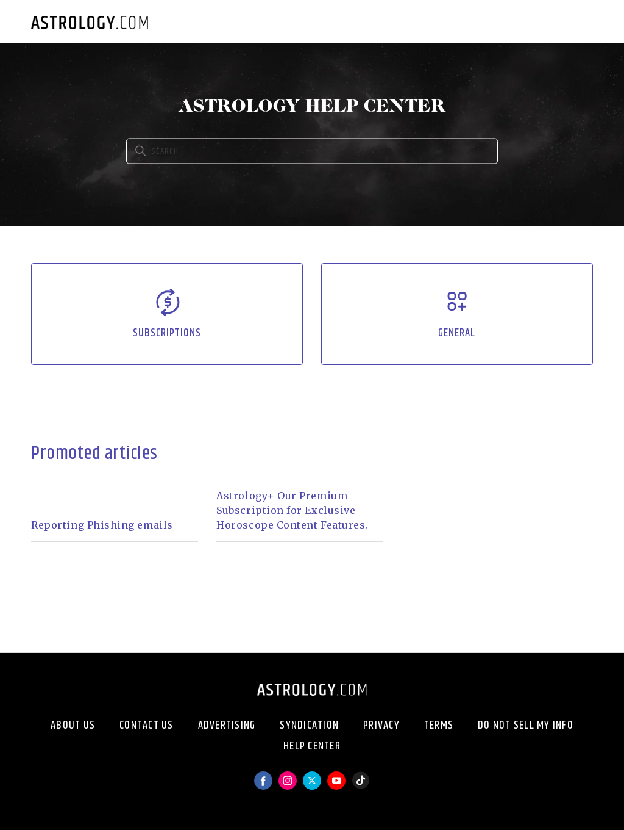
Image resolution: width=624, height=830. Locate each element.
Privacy (381, 725)
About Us (73, 725)
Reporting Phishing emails (102, 525)
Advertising (227, 725)
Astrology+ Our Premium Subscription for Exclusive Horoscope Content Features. (292, 510)
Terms (438, 725)
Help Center (312, 746)
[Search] (312, 151)
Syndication (309, 725)
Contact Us (146, 725)
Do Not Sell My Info (525, 725)
